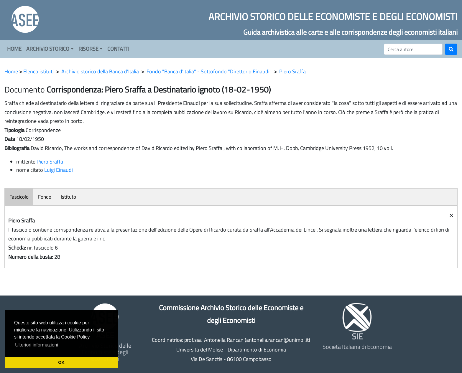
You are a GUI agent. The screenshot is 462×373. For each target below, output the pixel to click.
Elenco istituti (38, 71)
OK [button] (61, 362)
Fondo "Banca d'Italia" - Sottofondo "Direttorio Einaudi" (209, 71)
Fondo (44, 197)
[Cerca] (413, 49)
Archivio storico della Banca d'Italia (100, 71)
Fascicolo (19, 197)
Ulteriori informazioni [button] (36, 344)
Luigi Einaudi (58, 170)
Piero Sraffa (292, 71)
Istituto (68, 197)
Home (11, 71)
